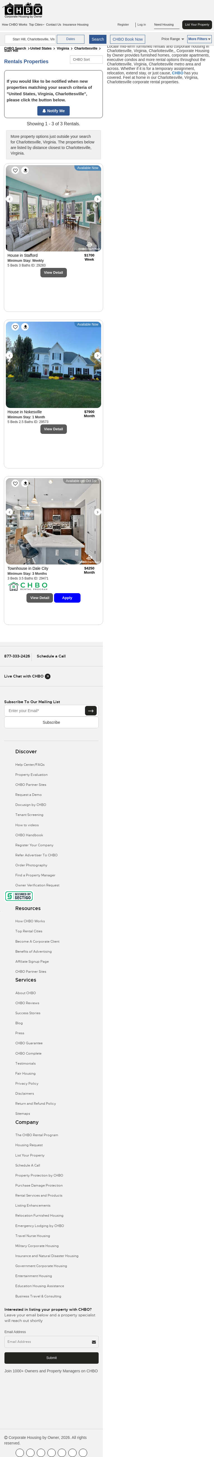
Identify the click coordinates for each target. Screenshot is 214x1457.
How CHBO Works (14, 24)
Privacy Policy (26, 1083)
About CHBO (25, 993)
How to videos (27, 825)
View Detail (53, 272)
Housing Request (29, 1145)
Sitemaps (22, 1113)
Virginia (63, 48)
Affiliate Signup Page (32, 961)
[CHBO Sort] (86, 59)
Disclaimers (24, 1093)
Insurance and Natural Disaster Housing (47, 1256)
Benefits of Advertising (33, 951)
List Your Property (197, 24)
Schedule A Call (27, 1165)
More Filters (199, 39)
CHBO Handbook (29, 835)
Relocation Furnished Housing (39, 1215)
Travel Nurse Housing (32, 1236)
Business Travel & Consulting (38, 1296)
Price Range (173, 39)
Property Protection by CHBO (39, 1175)
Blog (19, 1023)
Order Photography (31, 865)
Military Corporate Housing (37, 1246)
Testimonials (25, 1063)
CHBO (177, 73)
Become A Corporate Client (37, 941)
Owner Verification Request (37, 885)
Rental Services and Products (38, 1195)
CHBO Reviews (27, 1003)
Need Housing (166, 24)
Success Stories (27, 1013)
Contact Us (53, 24)
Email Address (15, 1332)
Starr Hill (11, 51)
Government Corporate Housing (41, 1266)
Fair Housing (25, 1073)
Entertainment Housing (33, 1276)
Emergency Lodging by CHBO (39, 1226)
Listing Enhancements (32, 1205)
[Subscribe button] (91, 710)
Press (19, 1033)
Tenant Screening (29, 815)
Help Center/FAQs (30, 764)
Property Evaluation (31, 774)
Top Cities (36, 24)
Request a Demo (28, 795)
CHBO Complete (28, 1053)
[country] (30, 39)
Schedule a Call (51, 656)
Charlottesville (86, 48)
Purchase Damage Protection (39, 1185)
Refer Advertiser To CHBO (36, 855)
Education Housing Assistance (39, 1286)
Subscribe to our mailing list (32, 701)
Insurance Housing (76, 24)
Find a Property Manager (35, 875)
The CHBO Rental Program (36, 1135)
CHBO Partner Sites (30, 785)
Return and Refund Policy (35, 1103)
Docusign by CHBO (30, 805)
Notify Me (53, 111)
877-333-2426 (17, 656)
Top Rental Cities (28, 931)
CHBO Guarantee (29, 1043)
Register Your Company (34, 845)
